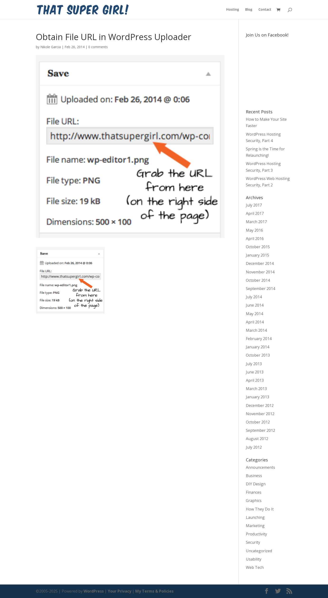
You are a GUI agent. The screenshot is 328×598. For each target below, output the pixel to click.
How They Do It (260, 509)
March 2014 (256, 330)
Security (253, 542)
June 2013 (254, 372)
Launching (255, 517)
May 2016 (254, 230)
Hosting (232, 10)
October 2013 (258, 355)
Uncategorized (259, 550)
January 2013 (257, 397)
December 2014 (260, 263)
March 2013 (256, 388)
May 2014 (254, 313)
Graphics (254, 500)
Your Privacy (119, 591)
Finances (253, 492)
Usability (253, 559)
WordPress (94, 591)
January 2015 (257, 255)
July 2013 (254, 363)
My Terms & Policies (154, 591)
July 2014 (254, 296)
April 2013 (255, 380)
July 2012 (254, 447)
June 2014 (254, 305)
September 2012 (260, 430)
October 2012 (258, 422)
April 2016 (255, 238)
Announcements (260, 467)
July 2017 (254, 205)
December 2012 (260, 405)
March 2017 (256, 221)
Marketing (255, 525)
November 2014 (260, 272)
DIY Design (256, 484)
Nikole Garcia (50, 47)
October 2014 (258, 280)
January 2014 (257, 347)
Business (254, 475)
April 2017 (255, 213)
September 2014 (260, 288)
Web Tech (255, 567)
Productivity (256, 534)
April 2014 (255, 322)
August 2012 (257, 438)
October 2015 (258, 246)
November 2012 (260, 413)
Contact (264, 10)
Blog (248, 10)
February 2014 (259, 338)
